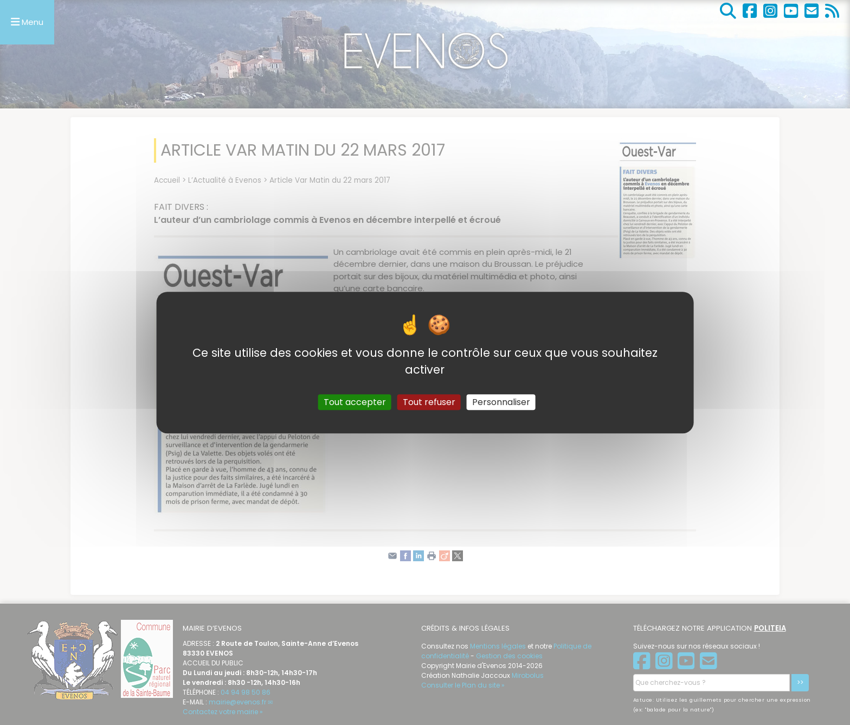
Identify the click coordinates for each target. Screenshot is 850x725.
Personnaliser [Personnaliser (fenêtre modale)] (501, 402)
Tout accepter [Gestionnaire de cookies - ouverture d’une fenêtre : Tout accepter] (355, 402)
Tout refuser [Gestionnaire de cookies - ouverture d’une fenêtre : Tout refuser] (429, 402)
